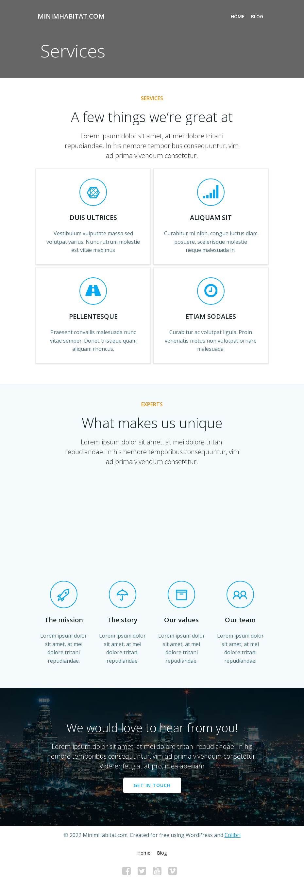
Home (238, 16)
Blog (257, 16)
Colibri (233, 835)
